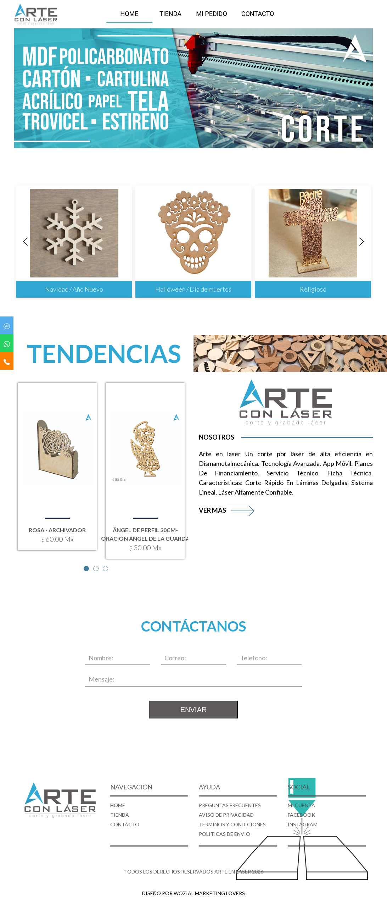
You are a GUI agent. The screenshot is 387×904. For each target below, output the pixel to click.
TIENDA (170, 13)
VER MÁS (227, 510)
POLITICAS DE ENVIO (224, 834)
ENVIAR (193, 709)
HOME (129, 13)
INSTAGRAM (303, 824)
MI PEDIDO (211, 13)
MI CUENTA (301, 805)
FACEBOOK (301, 815)
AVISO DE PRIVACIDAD (226, 815)
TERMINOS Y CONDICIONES (232, 824)
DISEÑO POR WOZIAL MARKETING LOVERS (193, 893)
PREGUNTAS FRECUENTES (230, 805)
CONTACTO (257, 13)
